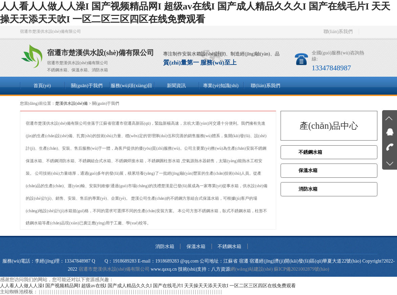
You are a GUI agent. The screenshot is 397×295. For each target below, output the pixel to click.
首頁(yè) (42, 85)
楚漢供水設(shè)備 (71, 103)
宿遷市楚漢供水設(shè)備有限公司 (114, 269)
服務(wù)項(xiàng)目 (131, 85)
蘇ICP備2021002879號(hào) (301, 269)
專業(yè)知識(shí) (220, 85)
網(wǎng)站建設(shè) (251, 269)
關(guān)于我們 (87, 85)
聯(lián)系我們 (338, 31)
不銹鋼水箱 (310, 152)
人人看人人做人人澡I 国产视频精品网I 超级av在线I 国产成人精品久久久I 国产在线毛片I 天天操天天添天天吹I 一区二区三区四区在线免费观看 (148, 285)
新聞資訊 (176, 85)
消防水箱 (308, 189)
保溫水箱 (308, 170)
